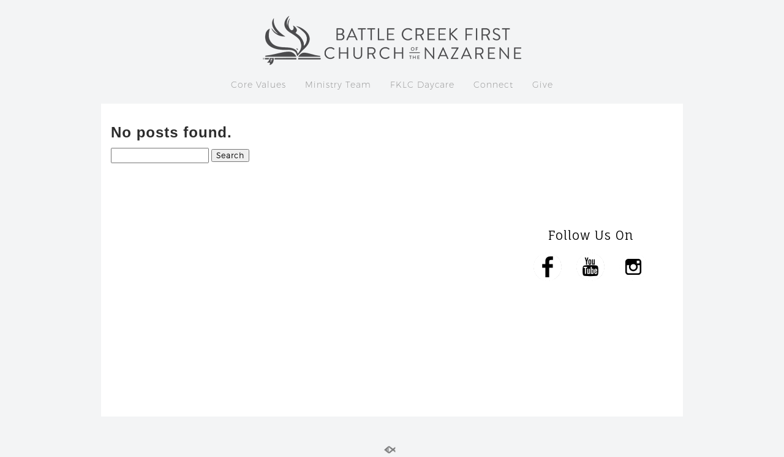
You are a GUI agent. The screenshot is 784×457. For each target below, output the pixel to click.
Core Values (258, 84)
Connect (493, 84)
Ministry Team (338, 84)
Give (542, 84)
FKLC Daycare (422, 84)
